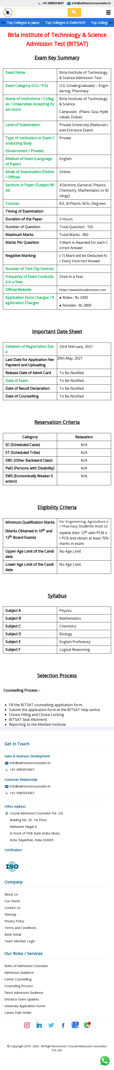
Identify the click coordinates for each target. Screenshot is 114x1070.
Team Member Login (19, 941)
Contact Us (12, 908)
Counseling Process (18, 986)
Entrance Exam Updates (21, 999)
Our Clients (12, 901)
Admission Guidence (19, 972)
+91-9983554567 (53, 3)
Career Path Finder (17, 1013)
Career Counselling (17, 979)
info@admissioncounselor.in (91, 3)
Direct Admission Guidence (23, 992)
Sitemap (10, 914)
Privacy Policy (14, 921)
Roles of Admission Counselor (26, 966)
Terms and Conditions (20, 928)
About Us (11, 894)
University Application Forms (25, 1006)
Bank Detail (12, 934)
